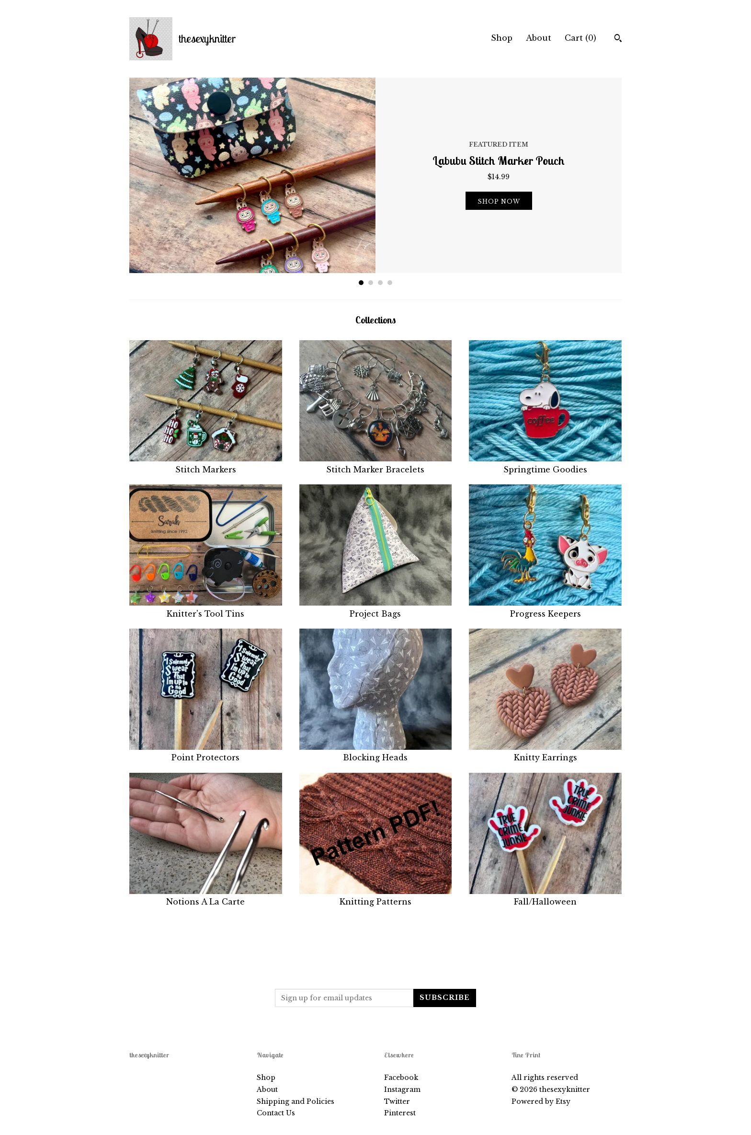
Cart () (580, 38)
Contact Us (276, 1113)
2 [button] (370, 282)
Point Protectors (205, 752)
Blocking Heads (375, 752)
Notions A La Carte (205, 896)
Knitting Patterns (375, 896)
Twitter (397, 1101)
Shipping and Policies (295, 1101)
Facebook (401, 1077)
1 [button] (361, 282)
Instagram (402, 1089)
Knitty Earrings (545, 752)
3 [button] (380, 282)
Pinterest (400, 1113)
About (538, 38)
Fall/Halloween (545, 896)
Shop (501, 38)
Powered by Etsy (541, 1101)
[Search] (618, 39)
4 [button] (389, 282)
